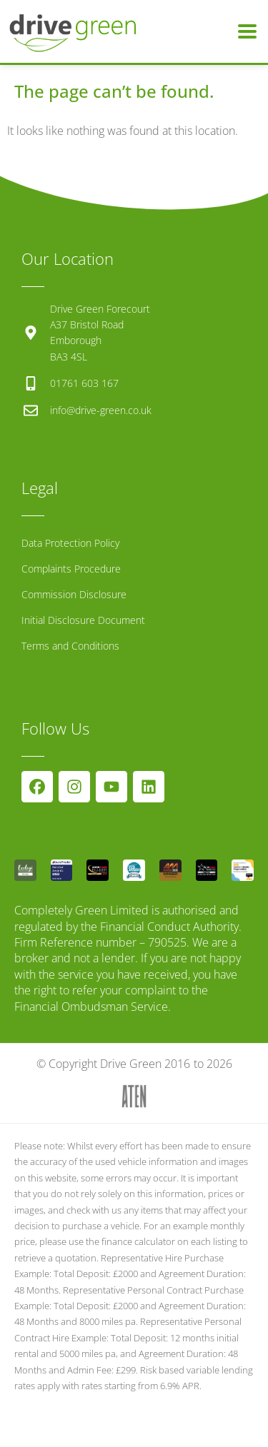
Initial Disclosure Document (83, 620)
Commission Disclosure (73, 594)
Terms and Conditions (70, 645)
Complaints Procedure (71, 568)
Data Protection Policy (70, 543)
